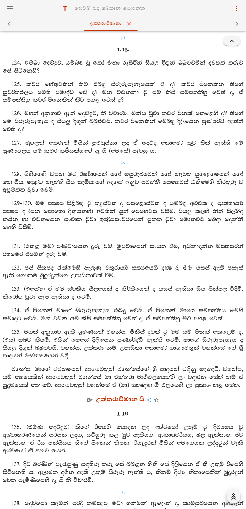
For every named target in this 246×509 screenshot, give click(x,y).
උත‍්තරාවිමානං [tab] (124, 23)
